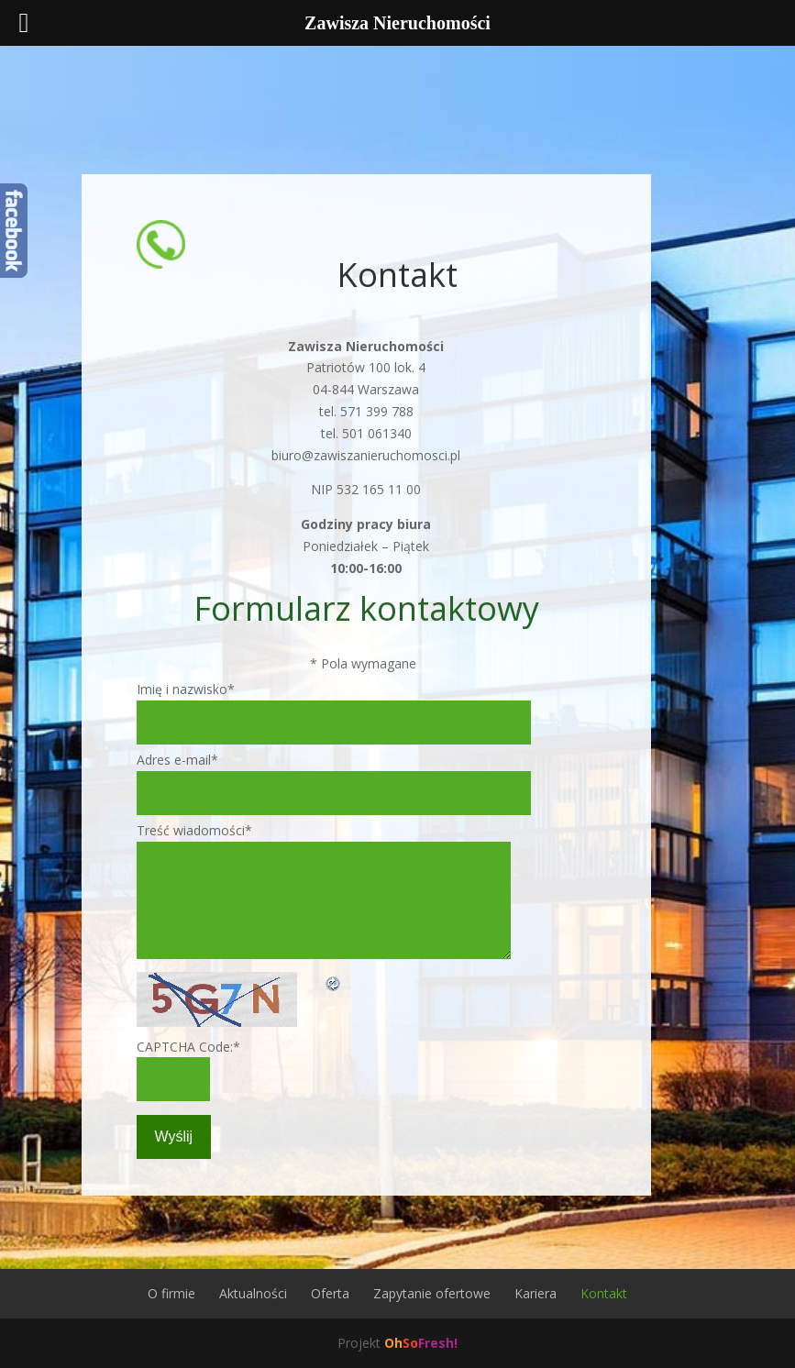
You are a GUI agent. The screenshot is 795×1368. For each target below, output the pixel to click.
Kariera (535, 1293)
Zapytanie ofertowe (432, 1293)
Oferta (330, 1293)
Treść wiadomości (194, 830)
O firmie (171, 1293)
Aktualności (253, 1293)
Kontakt (603, 1293)
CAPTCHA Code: (188, 1046)
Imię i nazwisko (186, 689)
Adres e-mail (177, 759)
